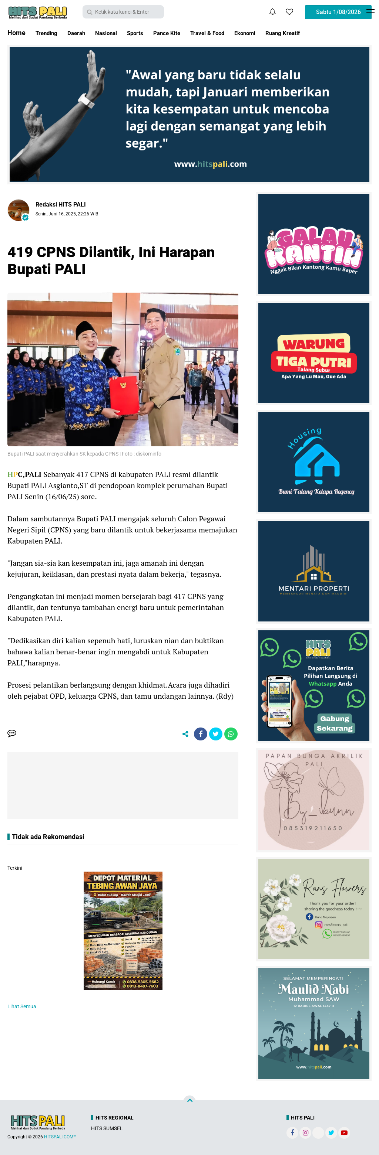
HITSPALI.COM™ (60, 1136)
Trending (49, 33)
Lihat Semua (21, 1008)
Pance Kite (186, 33)
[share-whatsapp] (230, 735)
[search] (123, 11)
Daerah (83, 33)
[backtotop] (189, 1102)
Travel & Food (233, 33)
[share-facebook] (197, 735)
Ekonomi (277, 33)
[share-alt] (180, 735)
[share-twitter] (213, 735)
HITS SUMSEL (107, 1128)
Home (16, 33)
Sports (150, 33)
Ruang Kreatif (320, 33)
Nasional (117, 33)
